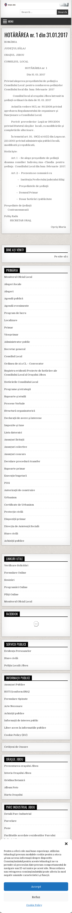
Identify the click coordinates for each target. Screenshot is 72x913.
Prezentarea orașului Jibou (21, 765)
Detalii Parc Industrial (17, 813)
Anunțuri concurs (15, 454)
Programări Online (15, 587)
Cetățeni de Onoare (16, 746)
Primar (8, 327)
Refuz (36, 897)
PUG (7, 483)
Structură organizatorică (19, 410)
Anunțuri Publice (14, 684)
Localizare (10, 320)
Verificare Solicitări (16, 565)
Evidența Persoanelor (17, 651)
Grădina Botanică (14, 780)
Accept (36, 886)
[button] (66, 844)
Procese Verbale (14, 403)
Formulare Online (15, 572)
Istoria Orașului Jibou (17, 773)
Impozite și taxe (14, 425)
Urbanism (10, 497)
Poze (7, 828)
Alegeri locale (12, 284)
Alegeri (8, 291)
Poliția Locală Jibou (16, 665)
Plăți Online (11, 594)
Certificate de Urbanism (19, 504)
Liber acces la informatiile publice (25, 727)
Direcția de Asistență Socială (21, 526)
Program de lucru (15, 313)
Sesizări (9, 580)
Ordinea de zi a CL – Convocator (24, 363)
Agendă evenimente (16, 305)
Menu (10, 21)
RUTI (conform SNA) (17, 691)
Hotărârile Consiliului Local (21, 382)
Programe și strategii (17, 389)
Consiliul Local (13, 356)
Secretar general (14, 349)
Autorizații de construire (19, 490)
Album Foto (11, 787)
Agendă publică (13, 298)
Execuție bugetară (15, 475)
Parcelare (10, 820)
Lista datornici (13, 432)
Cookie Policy (34, 905)
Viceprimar (11, 334)
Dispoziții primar (15, 519)
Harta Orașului (13, 794)
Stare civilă (11, 533)
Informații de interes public (21, 720)
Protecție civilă (13, 511)
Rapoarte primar (14, 468)
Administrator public (17, 341)
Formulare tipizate (16, 698)
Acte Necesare (13, 706)
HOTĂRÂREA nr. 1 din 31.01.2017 (36, 35)
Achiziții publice (14, 540)
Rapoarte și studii (15, 396)
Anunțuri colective (15, 446)
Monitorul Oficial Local (18, 277)
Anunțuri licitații (14, 439)
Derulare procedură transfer (22, 461)
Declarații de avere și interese (23, 418)
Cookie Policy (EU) (15, 735)
